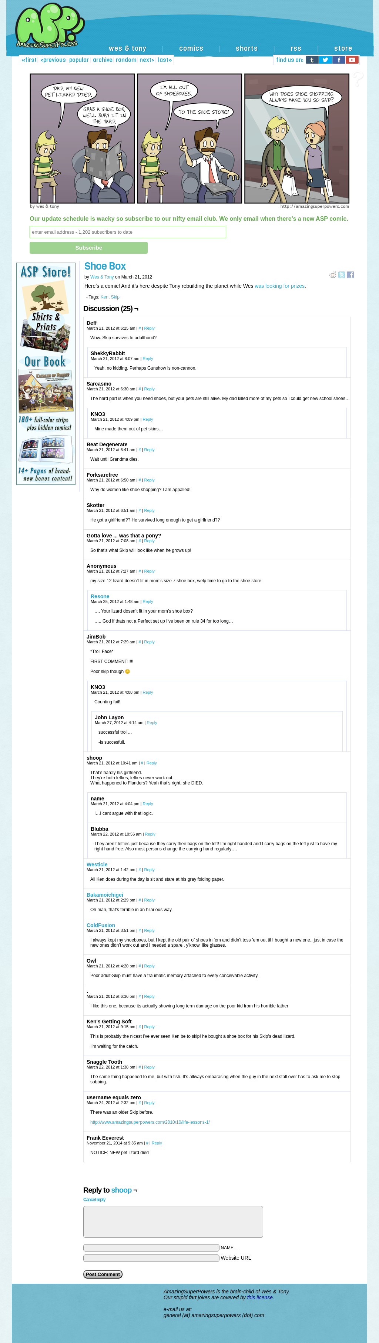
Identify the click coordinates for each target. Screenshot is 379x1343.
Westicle (97, 864)
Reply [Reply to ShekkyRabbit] (147, 358)
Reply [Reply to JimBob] (149, 642)
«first (29, 60)
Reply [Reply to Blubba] (150, 834)
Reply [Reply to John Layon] (152, 722)
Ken (104, 297)
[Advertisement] (228, 25)
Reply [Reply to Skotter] (149, 510)
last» (165, 60)
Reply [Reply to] (149, 571)
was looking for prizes (279, 286)
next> (147, 60)
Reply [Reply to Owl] (149, 966)
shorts (247, 48)
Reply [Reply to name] (147, 804)
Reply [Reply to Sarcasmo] (149, 389)
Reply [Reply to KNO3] (147, 419)
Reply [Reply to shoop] (152, 763)
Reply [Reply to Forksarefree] (149, 480)
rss (296, 48)
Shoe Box (105, 266)
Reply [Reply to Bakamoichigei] (149, 900)
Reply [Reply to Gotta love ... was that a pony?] (149, 541)
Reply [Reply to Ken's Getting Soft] (149, 1026)
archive (103, 60)
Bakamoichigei (105, 895)
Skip (115, 297)
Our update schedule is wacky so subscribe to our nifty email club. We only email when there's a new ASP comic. (189, 219)
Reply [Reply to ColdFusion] (149, 930)
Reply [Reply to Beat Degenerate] (149, 449)
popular (79, 60)
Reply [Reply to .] (149, 996)
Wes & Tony (102, 277)
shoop (121, 1190)
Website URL (236, 1258)
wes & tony (128, 48)
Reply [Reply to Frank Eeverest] (157, 1143)
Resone (100, 596)
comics (191, 48)
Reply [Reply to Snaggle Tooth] (149, 1067)
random (126, 60)
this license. (260, 1297)
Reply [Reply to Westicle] (149, 869)
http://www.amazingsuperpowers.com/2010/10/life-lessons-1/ (150, 1122)
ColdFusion (101, 925)
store (343, 48)
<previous (53, 60)
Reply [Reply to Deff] (149, 328)
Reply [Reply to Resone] (147, 601)
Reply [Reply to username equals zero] (149, 1102)
